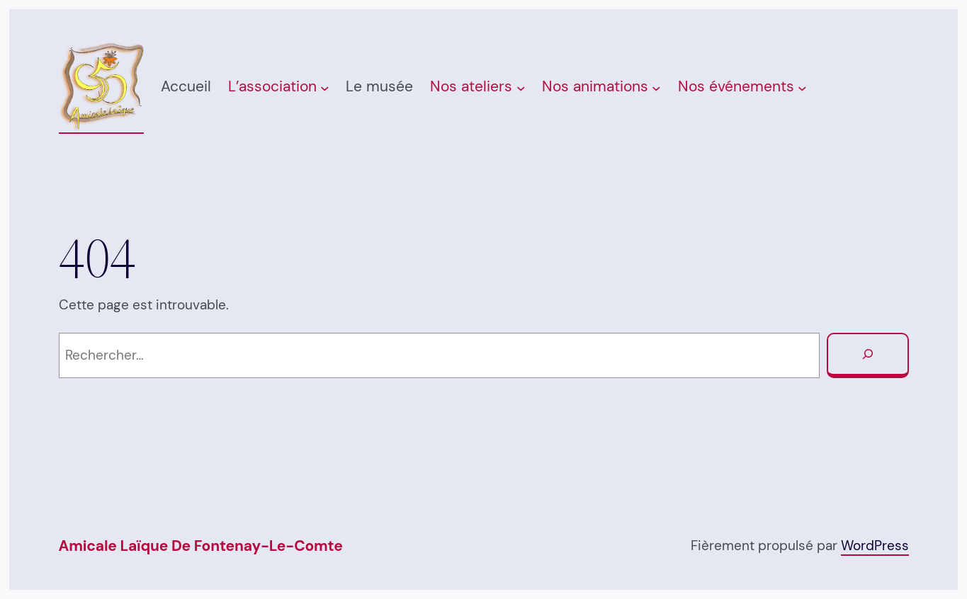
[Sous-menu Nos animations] (656, 88)
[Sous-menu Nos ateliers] (521, 88)
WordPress (875, 545)
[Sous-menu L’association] (324, 88)
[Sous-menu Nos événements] (802, 88)
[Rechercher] (868, 355)
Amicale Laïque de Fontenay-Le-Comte (201, 546)
